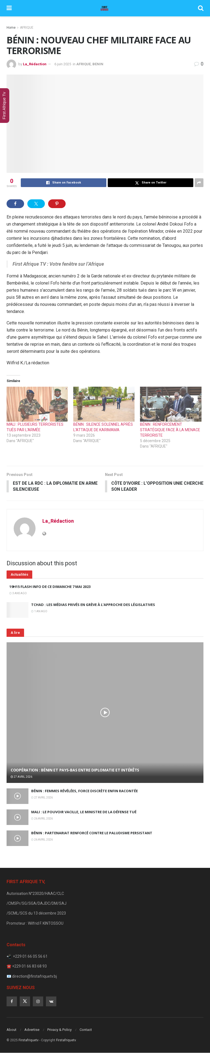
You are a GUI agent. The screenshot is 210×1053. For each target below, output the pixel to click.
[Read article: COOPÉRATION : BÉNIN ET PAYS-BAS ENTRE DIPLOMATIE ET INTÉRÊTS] (105, 713)
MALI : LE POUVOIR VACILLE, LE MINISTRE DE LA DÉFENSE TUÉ (83, 812)
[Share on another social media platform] (199, 182)
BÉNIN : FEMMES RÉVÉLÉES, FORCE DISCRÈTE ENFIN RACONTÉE (84, 791)
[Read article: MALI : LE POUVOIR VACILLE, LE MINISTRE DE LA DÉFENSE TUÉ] (17, 817)
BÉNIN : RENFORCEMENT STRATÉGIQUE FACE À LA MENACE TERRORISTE (170, 429)
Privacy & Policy (59, 1030)
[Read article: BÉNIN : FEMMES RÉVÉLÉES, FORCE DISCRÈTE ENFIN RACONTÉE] (17, 796)
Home (11, 27)
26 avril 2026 (42, 818)
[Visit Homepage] (105, 8)
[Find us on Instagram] (38, 1002)
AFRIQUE (26, 27)
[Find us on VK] (51, 1002)
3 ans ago (18, 593)
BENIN (97, 64)
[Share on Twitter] (150, 182)
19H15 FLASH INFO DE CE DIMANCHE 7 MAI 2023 (50, 586)
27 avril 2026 (21, 777)
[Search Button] (200, 8)
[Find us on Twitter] (25, 1002)
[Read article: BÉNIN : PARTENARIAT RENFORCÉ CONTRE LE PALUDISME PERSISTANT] (17, 838)
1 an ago (39, 611)
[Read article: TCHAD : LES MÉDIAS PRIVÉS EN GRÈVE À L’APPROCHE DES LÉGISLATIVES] (17, 610)
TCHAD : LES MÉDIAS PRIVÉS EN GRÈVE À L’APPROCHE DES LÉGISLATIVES (93, 604)
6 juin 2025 (62, 64)
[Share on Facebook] (63, 182)
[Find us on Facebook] (12, 1002)
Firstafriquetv (29, 1040)
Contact (86, 1030)
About (11, 1030)
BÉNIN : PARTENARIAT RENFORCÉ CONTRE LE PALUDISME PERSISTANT (91, 833)
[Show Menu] (9, 8)
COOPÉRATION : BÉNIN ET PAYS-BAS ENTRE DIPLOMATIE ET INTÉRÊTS (75, 770)
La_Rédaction (34, 64)
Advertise (31, 1030)
